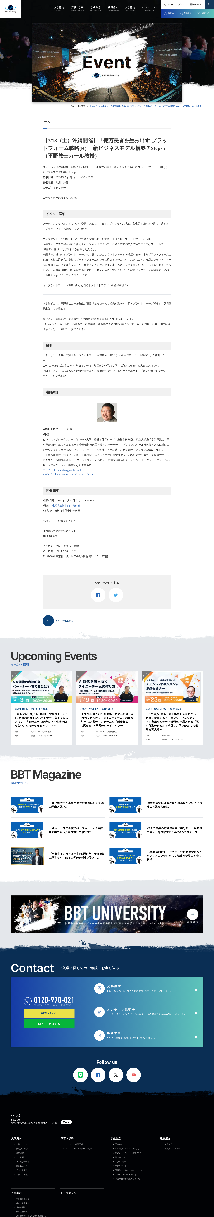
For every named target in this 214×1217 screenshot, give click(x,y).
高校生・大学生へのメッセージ (128, 1170)
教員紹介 (165, 1138)
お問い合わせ (49, 1013)
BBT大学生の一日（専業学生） (128, 1153)
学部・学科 (67, 1138)
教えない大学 (22, 1149)
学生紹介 (119, 1144)
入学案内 (16, 1193)
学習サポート (121, 1166)
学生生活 (115, 1138)
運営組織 (20, 1153)
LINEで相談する (49, 1023)
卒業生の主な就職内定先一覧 (127, 1179)
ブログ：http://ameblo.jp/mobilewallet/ (63, 470)
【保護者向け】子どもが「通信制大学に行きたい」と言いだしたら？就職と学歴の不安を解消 (174, 856)
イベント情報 (22, 1170)
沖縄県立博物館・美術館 (66, 505)
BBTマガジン (68, 1193)
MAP (67, 1122)
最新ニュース (22, 1166)
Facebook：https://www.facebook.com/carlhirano (68, 474)
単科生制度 (21, 1207)
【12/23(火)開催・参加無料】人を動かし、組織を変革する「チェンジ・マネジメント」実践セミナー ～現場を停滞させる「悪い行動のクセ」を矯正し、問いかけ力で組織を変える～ (172, 722)
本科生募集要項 (22, 1199)
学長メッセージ (22, 1144)
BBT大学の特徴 (22, 1162)
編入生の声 (120, 1157)
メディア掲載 (22, 1174)
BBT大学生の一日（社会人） (127, 1149)
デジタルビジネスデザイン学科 (79, 1149)
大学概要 (20, 1157)
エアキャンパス (122, 1162)
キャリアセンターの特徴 (125, 1174)
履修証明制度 (22, 1212)
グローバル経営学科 (74, 1144)
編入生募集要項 (22, 1203)
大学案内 (16, 1138)
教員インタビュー (172, 1149)
